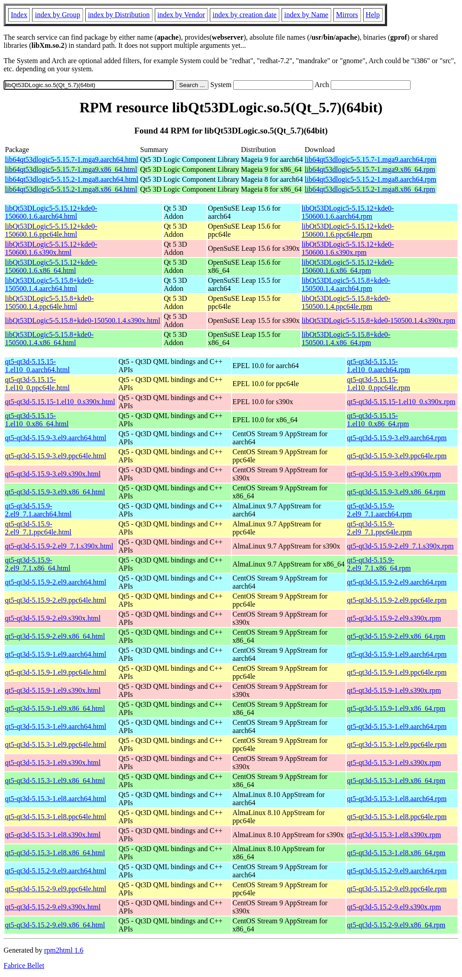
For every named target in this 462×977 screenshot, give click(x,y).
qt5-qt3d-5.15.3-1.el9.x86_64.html (55, 780)
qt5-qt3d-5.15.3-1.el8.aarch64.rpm (397, 798)
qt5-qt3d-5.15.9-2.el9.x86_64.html (55, 636)
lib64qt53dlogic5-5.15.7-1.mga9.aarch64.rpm (370, 159)
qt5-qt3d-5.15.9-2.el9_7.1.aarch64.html (38, 510)
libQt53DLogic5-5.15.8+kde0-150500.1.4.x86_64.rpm (346, 338)
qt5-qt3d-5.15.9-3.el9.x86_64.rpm (396, 492)
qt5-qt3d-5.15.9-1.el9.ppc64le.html (55, 672)
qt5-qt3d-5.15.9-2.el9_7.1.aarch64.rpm (379, 510)
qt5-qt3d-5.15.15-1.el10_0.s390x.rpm (401, 402)
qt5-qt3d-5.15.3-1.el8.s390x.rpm (394, 835)
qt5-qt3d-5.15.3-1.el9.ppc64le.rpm (397, 744)
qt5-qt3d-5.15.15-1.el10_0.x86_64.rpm (378, 420)
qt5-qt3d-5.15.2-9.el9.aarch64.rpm (397, 871)
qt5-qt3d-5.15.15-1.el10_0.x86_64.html (37, 420)
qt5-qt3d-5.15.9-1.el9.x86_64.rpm (396, 708)
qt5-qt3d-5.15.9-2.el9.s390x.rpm (394, 618)
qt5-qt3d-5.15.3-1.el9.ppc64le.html (55, 744)
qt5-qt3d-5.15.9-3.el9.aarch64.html (55, 438)
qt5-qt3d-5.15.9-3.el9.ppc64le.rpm (397, 456)
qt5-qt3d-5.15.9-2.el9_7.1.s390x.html (59, 546)
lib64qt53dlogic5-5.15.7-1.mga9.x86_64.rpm (370, 169)
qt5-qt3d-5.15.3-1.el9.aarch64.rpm (397, 726)
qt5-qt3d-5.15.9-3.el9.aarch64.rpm (397, 438)
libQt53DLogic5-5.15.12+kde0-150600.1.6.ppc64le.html (51, 230)
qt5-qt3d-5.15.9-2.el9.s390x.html (53, 618)
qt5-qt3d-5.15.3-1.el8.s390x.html (53, 835)
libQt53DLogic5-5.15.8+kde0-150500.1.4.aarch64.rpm (346, 284)
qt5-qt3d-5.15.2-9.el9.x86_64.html (55, 925)
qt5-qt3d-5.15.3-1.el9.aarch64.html (55, 726)
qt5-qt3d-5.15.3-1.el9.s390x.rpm (394, 762)
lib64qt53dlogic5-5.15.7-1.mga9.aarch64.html (72, 159)
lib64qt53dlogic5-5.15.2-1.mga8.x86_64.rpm (370, 189)
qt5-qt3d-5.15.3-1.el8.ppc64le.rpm (397, 816)
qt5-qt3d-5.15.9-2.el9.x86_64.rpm (396, 636)
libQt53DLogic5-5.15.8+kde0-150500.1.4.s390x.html (82, 320)
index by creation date (245, 14)
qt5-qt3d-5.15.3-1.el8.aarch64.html (55, 798)
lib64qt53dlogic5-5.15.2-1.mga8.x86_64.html (71, 189)
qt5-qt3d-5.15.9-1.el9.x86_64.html (55, 708)
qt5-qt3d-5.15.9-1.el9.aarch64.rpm (397, 654)
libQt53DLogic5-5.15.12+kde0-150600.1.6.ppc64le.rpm (348, 230)
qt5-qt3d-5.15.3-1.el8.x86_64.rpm (396, 853)
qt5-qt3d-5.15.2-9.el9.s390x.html (53, 907)
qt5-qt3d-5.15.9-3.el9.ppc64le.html (55, 456)
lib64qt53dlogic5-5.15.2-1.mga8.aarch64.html (72, 179)
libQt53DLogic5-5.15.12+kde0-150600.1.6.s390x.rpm (348, 248)
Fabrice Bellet (24, 965)
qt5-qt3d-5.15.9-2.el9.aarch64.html (55, 582)
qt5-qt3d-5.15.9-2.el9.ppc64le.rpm (397, 600)
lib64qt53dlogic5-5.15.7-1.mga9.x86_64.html (71, 169)
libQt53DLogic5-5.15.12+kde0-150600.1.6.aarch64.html (51, 212)
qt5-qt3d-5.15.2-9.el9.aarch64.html (55, 871)
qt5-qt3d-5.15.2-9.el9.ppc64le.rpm (397, 889)
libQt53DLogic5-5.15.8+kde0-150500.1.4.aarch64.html (49, 284)
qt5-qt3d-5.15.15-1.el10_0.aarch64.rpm (378, 365)
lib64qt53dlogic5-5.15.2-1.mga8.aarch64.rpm (370, 179)
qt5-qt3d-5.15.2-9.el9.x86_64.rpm (396, 925)
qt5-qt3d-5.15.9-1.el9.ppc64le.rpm (397, 672)
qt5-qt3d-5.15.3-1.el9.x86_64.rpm (396, 780)
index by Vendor (181, 14)
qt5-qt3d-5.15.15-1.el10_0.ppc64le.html (37, 384)
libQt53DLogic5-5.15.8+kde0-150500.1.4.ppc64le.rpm (346, 302)
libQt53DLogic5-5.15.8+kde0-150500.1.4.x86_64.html (49, 338)
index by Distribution (119, 14)
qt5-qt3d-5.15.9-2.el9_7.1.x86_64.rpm (379, 564)
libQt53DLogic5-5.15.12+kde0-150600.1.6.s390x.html (51, 248)
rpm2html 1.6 (63, 950)
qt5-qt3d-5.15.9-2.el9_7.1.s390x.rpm (400, 546)
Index (19, 14)
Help (373, 14)
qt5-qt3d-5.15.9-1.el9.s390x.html (53, 690)
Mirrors (347, 14)
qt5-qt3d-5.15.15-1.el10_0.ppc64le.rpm (378, 384)
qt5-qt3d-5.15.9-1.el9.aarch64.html (55, 654)
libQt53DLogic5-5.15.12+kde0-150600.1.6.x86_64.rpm (348, 266)
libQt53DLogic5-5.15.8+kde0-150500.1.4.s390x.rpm (379, 320)
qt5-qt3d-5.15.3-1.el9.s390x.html (53, 762)
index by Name (306, 14)
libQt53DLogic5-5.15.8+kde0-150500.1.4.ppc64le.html (49, 302)
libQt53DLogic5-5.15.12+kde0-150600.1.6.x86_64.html (51, 266)
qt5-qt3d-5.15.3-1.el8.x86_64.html (55, 853)
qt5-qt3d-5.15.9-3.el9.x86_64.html (55, 492)
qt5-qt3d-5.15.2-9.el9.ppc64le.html (55, 889)
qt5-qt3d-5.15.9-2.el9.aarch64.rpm (397, 582)
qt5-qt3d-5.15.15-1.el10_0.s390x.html (60, 402)
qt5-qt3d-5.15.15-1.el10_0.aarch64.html (37, 365)
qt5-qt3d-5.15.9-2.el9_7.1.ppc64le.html (38, 528)
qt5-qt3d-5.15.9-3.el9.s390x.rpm (394, 474)
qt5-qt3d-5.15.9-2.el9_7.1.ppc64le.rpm (379, 528)
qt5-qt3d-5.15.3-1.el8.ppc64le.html (55, 816)
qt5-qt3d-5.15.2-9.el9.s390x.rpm (394, 907)
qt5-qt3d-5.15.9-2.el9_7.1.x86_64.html (37, 564)
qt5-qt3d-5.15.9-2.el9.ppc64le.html (55, 600)
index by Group (57, 14)
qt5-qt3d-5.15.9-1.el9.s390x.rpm (394, 690)
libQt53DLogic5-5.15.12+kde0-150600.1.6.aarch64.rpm (348, 212)
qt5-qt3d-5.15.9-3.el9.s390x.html (53, 474)
